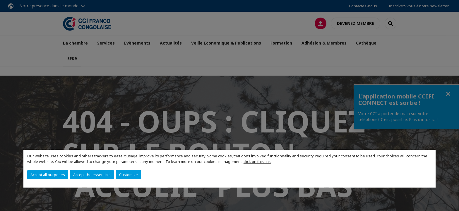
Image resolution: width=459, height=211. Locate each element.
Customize (128, 174)
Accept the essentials (92, 174)
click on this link (257, 161)
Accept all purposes (47, 174)
